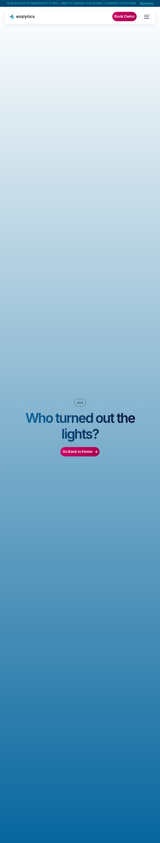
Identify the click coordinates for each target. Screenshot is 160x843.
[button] (146, 17)
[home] (22, 17)
